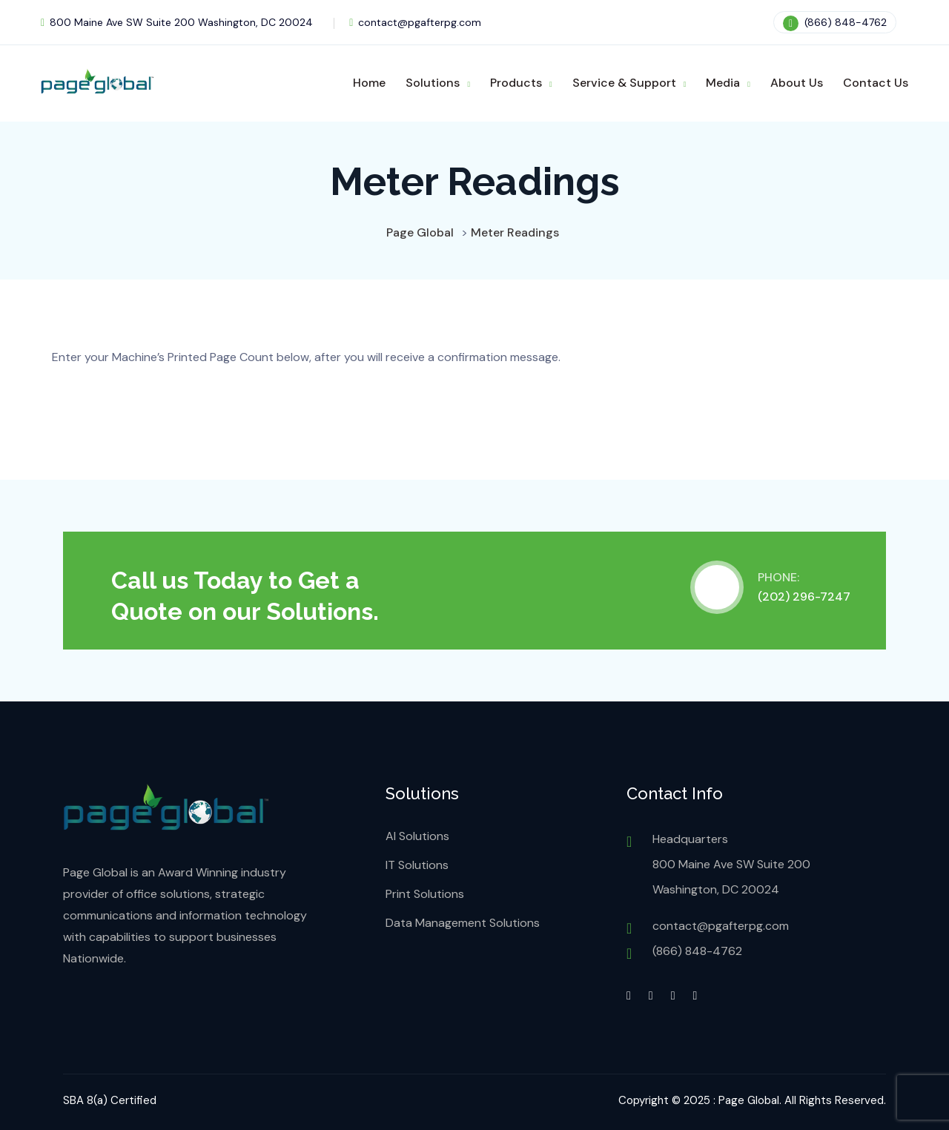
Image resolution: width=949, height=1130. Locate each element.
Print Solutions (425, 894)
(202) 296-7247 (804, 596)
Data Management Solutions (463, 923)
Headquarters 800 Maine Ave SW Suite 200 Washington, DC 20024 (731, 864)
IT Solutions (417, 865)
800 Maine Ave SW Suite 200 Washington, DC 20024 (177, 22)
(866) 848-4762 (835, 22)
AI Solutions (417, 836)
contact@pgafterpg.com (415, 22)
